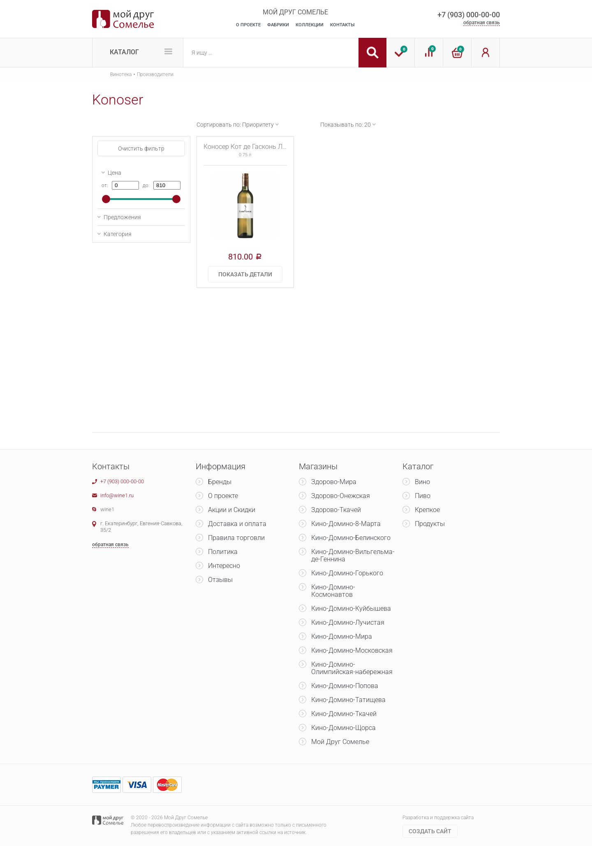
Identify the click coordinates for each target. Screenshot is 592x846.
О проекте (223, 496)
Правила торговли (236, 538)
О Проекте (248, 25)
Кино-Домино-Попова (344, 686)
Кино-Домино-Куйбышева (351, 608)
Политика (223, 552)
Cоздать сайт (430, 831)
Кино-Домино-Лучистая (347, 622)
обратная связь (481, 22)
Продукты (430, 524)
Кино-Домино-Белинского (351, 538)
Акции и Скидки (231, 510)
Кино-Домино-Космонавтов (333, 590)
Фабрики (278, 25)
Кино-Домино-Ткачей (344, 714)
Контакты (342, 25)
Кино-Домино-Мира (341, 636)
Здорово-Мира (333, 482)
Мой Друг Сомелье (340, 742)
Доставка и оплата (237, 524)
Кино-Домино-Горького (347, 573)
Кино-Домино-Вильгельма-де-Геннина (353, 555)
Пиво (422, 496)
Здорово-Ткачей (336, 510)
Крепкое (427, 510)
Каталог (124, 52)
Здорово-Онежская (340, 496)
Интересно (224, 566)
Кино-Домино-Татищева (348, 700)
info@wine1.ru (117, 495)
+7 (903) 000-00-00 (468, 14)
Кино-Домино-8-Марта (346, 524)
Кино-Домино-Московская (352, 650)
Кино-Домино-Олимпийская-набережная (352, 668)
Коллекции (310, 25)
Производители (155, 74)
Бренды (219, 482)
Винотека (121, 74)
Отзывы (220, 580)
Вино (422, 482)
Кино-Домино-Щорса (343, 728)
